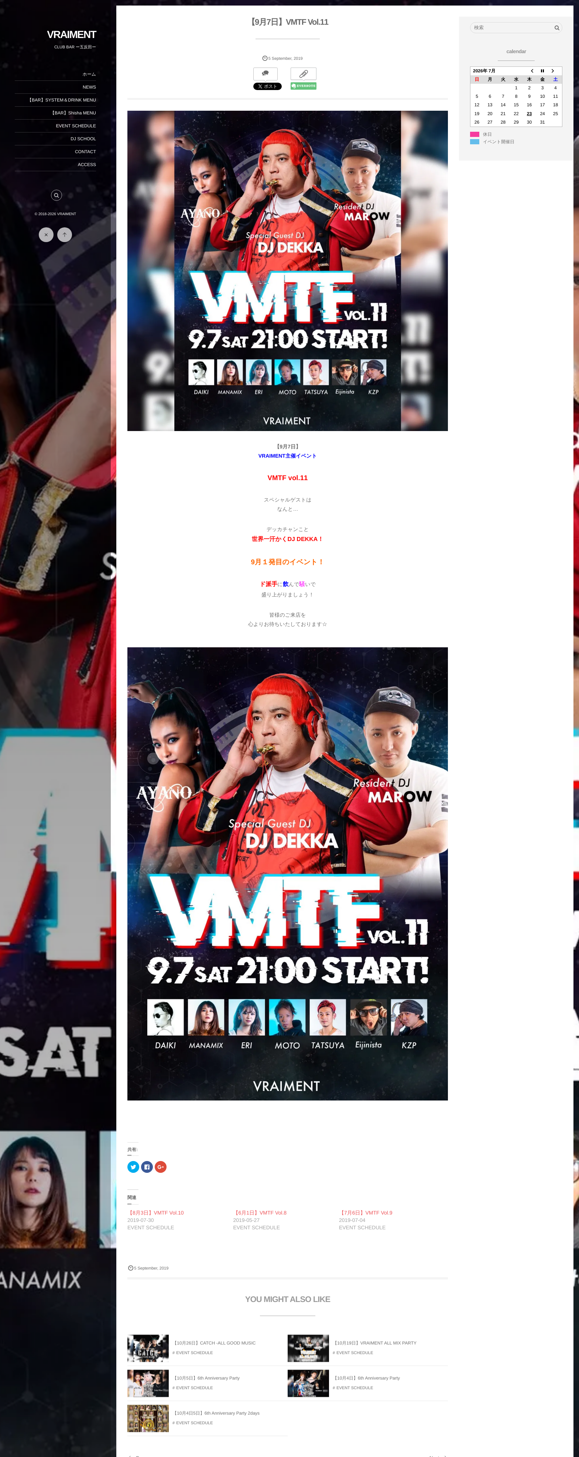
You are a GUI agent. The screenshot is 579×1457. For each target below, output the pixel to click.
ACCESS (87, 164)
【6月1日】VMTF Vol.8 (260, 1213)
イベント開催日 (498, 141)
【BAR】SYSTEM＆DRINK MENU (61, 100)
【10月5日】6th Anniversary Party (206, 1382)
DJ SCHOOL (83, 138)
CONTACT (85, 151)
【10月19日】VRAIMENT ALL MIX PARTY (375, 1347)
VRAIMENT (71, 34)
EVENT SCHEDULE (76, 125)
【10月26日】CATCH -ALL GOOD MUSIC (214, 1347)
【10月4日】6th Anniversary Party (366, 1382)
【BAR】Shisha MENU (73, 113)
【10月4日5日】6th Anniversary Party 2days (216, 1417)
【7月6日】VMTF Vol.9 (366, 1213)
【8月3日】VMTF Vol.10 (155, 1213)
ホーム (89, 74)
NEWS (89, 87)
